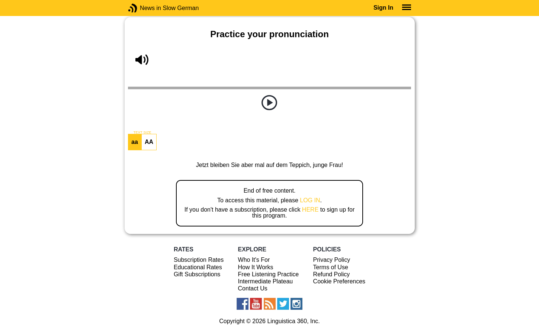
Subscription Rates (199, 260)
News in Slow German (144, 8)
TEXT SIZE (142, 132)
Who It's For (254, 260)
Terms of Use (330, 267)
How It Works (255, 267)
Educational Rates (198, 267)
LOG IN (310, 200)
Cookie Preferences (339, 281)
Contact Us (252, 288)
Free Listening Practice (268, 274)
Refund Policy (331, 274)
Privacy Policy (331, 260)
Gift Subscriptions (197, 274)
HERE (310, 209)
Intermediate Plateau (265, 281)
